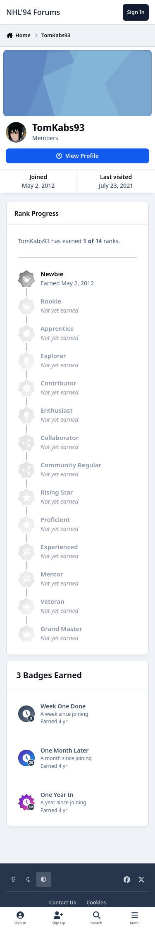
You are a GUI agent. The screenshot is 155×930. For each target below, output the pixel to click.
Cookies (96, 902)
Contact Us (62, 902)
